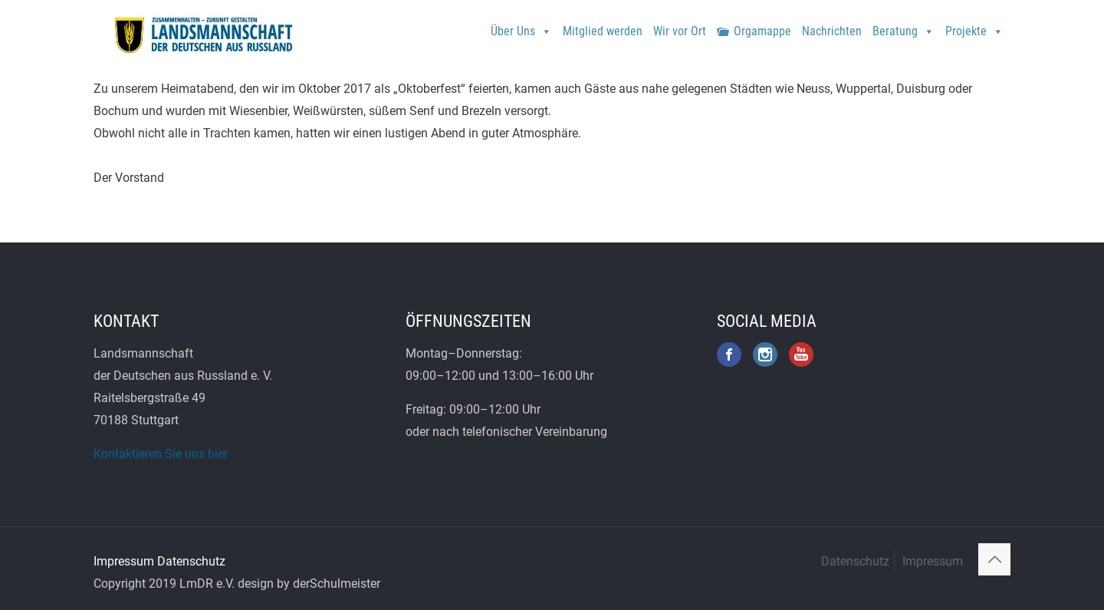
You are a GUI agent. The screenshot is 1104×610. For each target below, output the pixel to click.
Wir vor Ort (679, 31)
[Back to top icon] (994, 559)
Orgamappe (762, 31)
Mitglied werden (602, 31)
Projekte (974, 25)
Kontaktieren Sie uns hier (161, 454)
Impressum (124, 561)
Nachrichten (832, 31)
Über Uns (521, 25)
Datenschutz (191, 561)
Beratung (903, 25)
